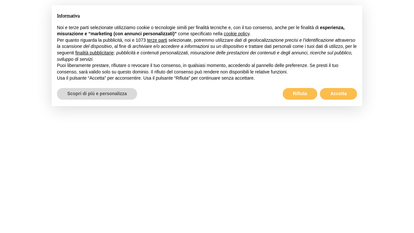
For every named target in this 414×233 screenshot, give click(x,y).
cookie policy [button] (236, 33)
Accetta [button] (338, 93)
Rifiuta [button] (300, 93)
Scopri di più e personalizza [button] (97, 93)
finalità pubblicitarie (94, 52)
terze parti (157, 40)
